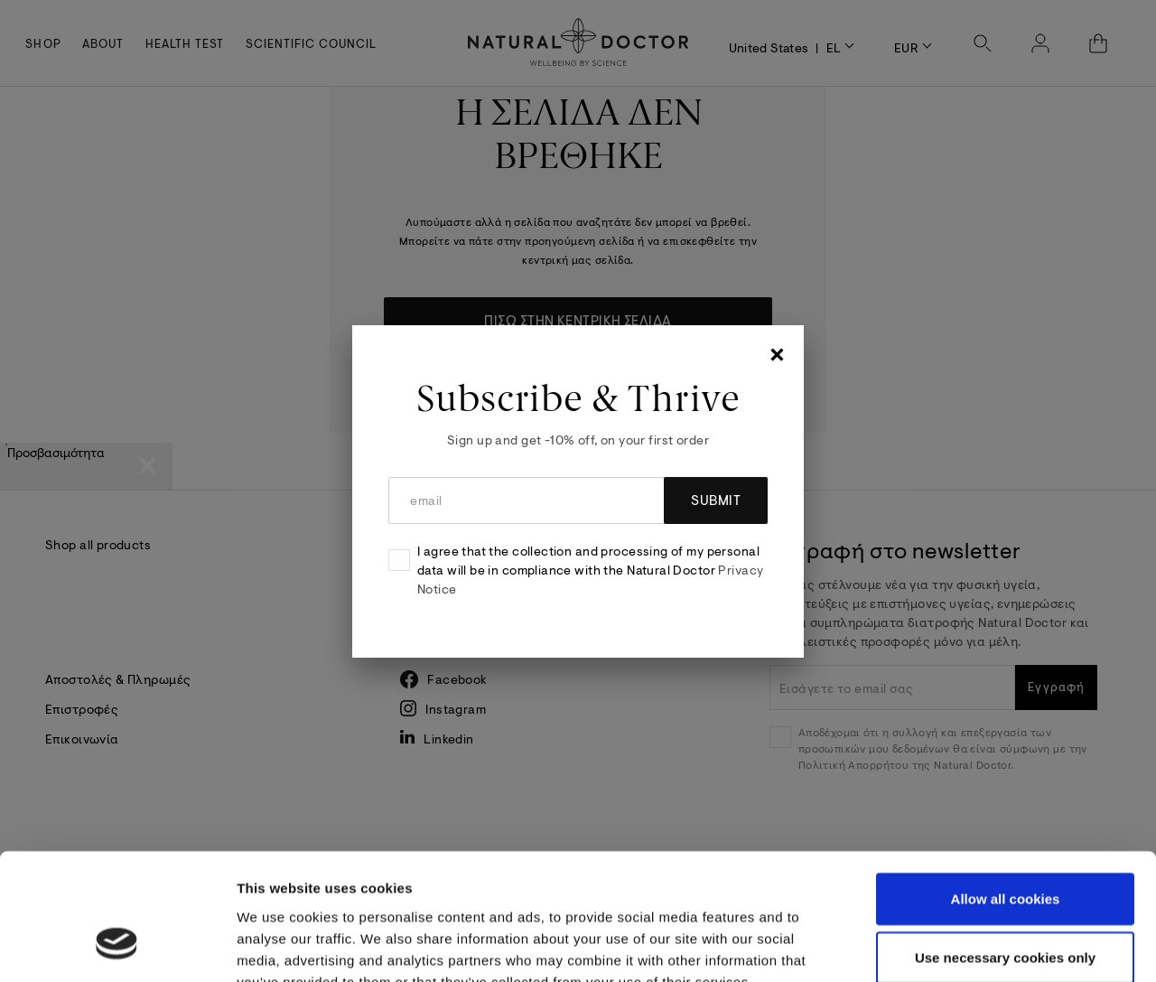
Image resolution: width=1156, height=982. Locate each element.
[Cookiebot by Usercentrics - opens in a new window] (117, 946)
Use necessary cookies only (1005, 849)
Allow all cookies (1005, 790)
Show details (960, 946)
